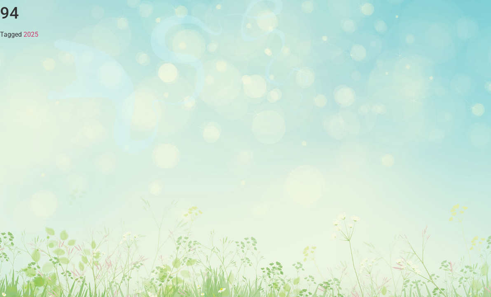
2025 (30, 34)
